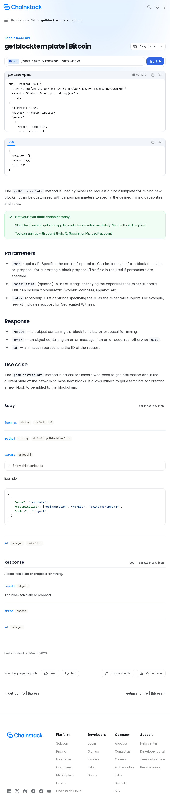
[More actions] (164, 7)
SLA (117, 791)
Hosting (61, 783)
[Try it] (155, 61)
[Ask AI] (160, 75)
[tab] (11, 142)
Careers (121, 759)
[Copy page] (144, 46)
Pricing (61, 751)
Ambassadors (125, 767)
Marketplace (65, 775)
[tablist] (76, 142)
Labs (91, 767)
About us (121, 743)
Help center (148, 743)
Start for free (25, 225)
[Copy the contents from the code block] (153, 75)
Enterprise (63, 759)
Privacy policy (150, 767)
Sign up (93, 751)
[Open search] (149, 7)
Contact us (122, 751)
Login (92, 743)
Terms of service (152, 759)
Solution (62, 743)
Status (92, 775)
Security (121, 783)
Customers (64, 767)
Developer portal (152, 751)
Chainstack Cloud (69, 791)
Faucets (93, 759)
